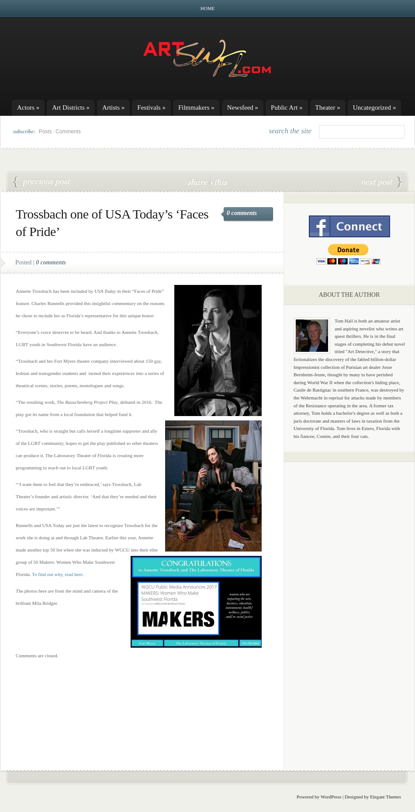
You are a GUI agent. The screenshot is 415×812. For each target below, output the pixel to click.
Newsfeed (242, 107)
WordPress (331, 796)
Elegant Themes (385, 796)
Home (207, 8)
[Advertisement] (349, 605)
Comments (68, 131)
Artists (113, 107)
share (199, 181)
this (219, 181)
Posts (45, 131)
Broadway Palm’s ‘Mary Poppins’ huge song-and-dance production (42, 182)
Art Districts (71, 107)
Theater (327, 107)
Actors (28, 107)
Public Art (287, 107)
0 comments (242, 213)
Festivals (151, 107)
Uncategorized (374, 107)
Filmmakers (196, 107)
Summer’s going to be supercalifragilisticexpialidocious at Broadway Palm (381, 182)
